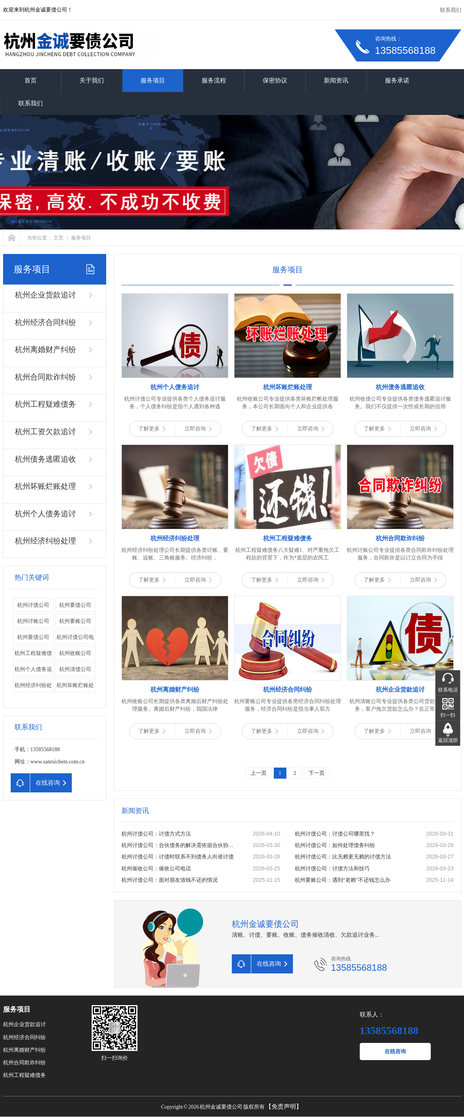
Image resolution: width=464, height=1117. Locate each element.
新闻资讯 (336, 80)
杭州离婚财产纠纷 (45, 349)
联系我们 (450, 10)
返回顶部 (448, 740)
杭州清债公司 (75, 669)
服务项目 (153, 80)
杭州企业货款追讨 (45, 295)
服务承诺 (397, 80)
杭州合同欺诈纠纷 (45, 377)
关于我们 (91, 80)
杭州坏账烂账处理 (45, 486)
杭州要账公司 (75, 621)
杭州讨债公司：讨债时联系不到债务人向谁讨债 (177, 857)
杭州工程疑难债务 (45, 404)
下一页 (317, 773)
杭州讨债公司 (33, 605)
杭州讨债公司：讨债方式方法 (156, 834)
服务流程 (214, 80)
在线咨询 (395, 1051)
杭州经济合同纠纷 (45, 322)
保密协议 (275, 80)
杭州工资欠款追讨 (45, 431)
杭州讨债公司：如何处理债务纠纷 (335, 845)
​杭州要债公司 (33, 637)
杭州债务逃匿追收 (45, 459)
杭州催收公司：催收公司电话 (156, 868)
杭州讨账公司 (33, 621)
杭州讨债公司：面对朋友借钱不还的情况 (169, 880)
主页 (58, 238)
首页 (30, 80)
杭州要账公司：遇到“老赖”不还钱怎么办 (342, 880)
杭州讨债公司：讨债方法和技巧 (332, 868)
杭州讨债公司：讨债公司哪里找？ (335, 834)
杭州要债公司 (75, 605)
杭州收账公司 (75, 653)
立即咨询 (198, 429)
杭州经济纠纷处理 (45, 541)
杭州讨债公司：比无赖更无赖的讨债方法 (343, 857)
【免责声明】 (283, 1106)
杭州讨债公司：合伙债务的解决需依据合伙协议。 (179, 845)
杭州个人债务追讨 (45, 513)
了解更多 (151, 429)
